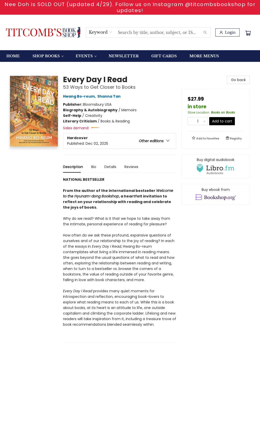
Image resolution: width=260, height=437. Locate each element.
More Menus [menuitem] (204, 56)
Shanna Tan (109, 96)
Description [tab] (73, 166)
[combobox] (100, 32)
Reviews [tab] (131, 166)
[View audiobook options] (215, 166)
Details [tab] (110, 166)
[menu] (130, 56)
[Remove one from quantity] (191, 121)
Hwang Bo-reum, (80, 96)
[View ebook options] (215, 194)
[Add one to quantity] (204, 121)
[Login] (227, 32)
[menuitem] (13, 56)
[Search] (205, 32)
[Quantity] (197, 121)
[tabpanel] (119, 260)
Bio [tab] (93, 166)
